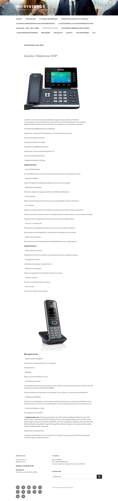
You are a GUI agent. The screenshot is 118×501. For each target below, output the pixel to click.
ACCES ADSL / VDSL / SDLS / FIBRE (27, 28)
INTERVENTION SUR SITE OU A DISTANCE (74, 19)
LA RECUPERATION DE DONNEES (27, 33)
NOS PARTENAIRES (82, 33)
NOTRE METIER (31, 19)
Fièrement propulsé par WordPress (62, 487)
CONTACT (69, 33)
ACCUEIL (19, 19)
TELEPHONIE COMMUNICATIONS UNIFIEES (75, 28)
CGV (94, 33)
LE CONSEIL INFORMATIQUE (48, 19)
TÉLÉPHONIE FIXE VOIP (50, 28)
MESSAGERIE (45, 33)
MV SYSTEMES (30, 7)
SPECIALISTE (58, 33)
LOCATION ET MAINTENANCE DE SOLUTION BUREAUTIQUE (35, 23)
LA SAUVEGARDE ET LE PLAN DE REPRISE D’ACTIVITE (75, 23)
